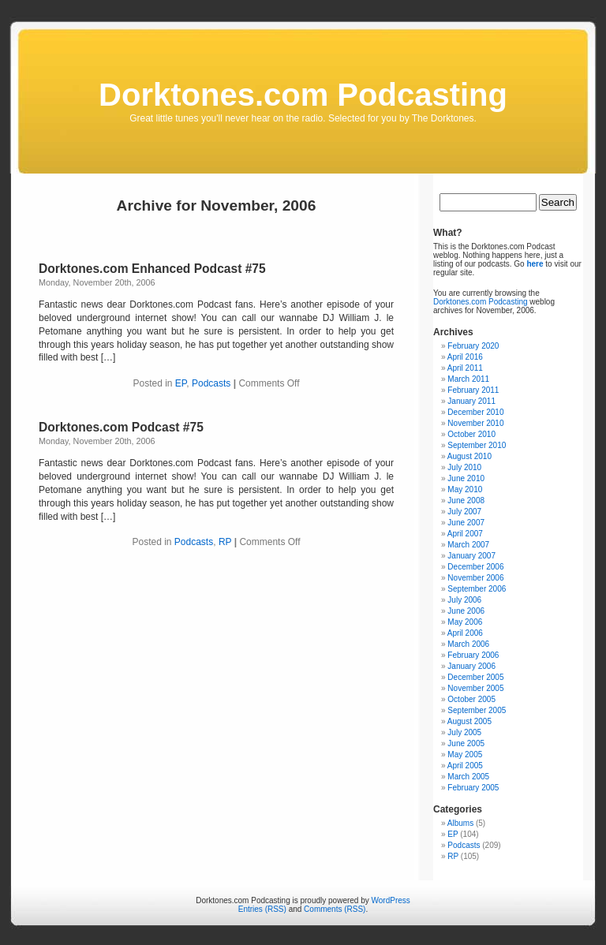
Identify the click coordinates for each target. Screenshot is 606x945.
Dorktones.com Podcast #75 (121, 427)
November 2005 (475, 688)
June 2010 (465, 478)
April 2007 (465, 533)
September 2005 (476, 710)
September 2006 (476, 589)
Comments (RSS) (334, 909)
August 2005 (469, 721)
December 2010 (475, 412)
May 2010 (464, 489)
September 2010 (476, 445)
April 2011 (465, 368)
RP (225, 541)
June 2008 (465, 500)
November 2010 (475, 423)
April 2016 (465, 357)
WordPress (391, 900)
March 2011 (468, 379)
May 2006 (464, 622)
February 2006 (473, 655)
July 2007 (464, 511)
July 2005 (464, 732)
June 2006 (465, 611)
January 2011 (471, 401)
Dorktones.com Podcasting (303, 94)
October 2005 (471, 699)
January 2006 (471, 666)
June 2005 (465, 743)
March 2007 (468, 544)
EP (180, 383)
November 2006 (475, 577)
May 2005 (464, 754)
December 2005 (475, 677)
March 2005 (468, 776)
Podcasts (211, 383)
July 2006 (464, 600)
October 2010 (471, 434)
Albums (460, 823)
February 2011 (473, 390)
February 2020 (473, 346)
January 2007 (471, 555)
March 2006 (468, 644)
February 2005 (473, 787)
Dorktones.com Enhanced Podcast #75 (152, 268)
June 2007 (465, 522)
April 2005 (465, 765)
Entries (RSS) (262, 909)
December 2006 (475, 566)
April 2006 (465, 633)
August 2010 (469, 456)
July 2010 (464, 467)
